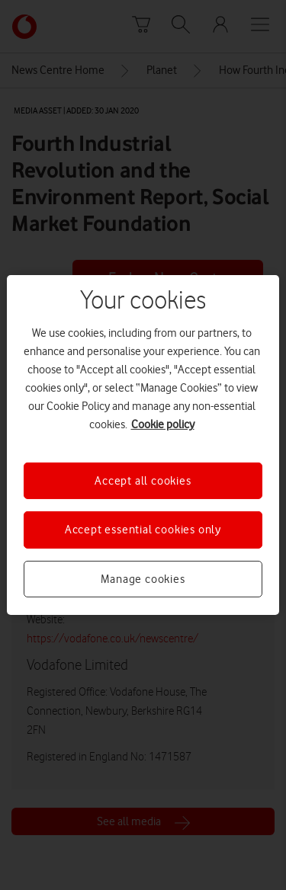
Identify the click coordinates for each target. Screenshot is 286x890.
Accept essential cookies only (143, 529)
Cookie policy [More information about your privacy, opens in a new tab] (162, 424)
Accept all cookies (143, 481)
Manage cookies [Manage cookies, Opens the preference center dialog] (143, 579)
